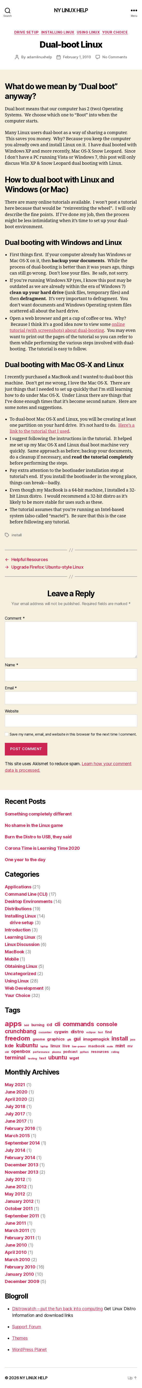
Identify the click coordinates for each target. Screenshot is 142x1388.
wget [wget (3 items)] (74, 1058)
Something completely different (38, 813)
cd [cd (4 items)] (49, 1024)
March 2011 (17, 1230)
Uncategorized (20, 973)
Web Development (24, 988)
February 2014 (20, 1157)
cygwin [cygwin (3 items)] (61, 1031)
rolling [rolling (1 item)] (115, 1052)
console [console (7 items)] (106, 1024)
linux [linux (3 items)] (55, 1045)
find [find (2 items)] (108, 1032)
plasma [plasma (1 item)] (56, 1052)
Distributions (18, 908)
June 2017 (16, 1121)
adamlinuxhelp (39, 57)
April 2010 (16, 1252)
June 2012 (16, 1186)
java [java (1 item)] (132, 1039)
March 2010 (17, 1259)
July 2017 (15, 1113)
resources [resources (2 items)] (100, 1052)
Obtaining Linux (21, 966)
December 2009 (22, 1281)
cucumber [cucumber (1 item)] (45, 1032)
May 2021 (15, 1084)
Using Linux (88, 32)
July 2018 (15, 1106)
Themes (20, 1338)
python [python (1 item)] (84, 1052)
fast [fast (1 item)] (100, 1032)
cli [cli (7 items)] (57, 1024)
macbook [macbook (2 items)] (96, 1046)
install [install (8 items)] (120, 1038)
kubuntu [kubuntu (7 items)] (27, 1045)
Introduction (18, 929)
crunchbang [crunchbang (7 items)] (20, 1031)
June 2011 (15, 1223)
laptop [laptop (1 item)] (44, 1046)
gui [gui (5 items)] (77, 1039)
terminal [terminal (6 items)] (15, 1057)
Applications (18, 886)
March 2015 (17, 1135)
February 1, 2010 (77, 57)
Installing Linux (57, 32)
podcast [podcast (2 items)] (70, 1052)
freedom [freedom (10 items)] (17, 1038)
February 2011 (20, 1237)
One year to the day (25, 859)
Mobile (12, 959)
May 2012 (15, 1194)
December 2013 (21, 1164)
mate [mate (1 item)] (110, 1046)
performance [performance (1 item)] (41, 1052)
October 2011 (19, 1208)
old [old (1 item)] (7, 1052)
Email (11, 688)
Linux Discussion (22, 944)
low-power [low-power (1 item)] (79, 1046)
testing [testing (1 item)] (32, 1058)
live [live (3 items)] (66, 1045)
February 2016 (20, 1128)
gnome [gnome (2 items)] (39, 1039)
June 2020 (16, 1091)
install (17, 535)
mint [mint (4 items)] (120, 1046)
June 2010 (16, 1245)
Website (12, 711)
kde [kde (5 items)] (9, 1045)
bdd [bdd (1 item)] (26, 1025)
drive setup (26, 32)
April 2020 (16, 1099)
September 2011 (22, 1215)
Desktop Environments (28, 901)
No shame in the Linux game (34, 825)
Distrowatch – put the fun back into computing (57, 1308)
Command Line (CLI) (26, 894)
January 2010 (19, 1274)
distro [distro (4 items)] (77, 1031)
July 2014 (15, 1150)
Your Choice (115, 32)
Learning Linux (20, 937)
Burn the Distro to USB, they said (38, 836)
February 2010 (20, 1266)
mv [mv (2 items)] (129, 1046)
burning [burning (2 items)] (37, 1025)
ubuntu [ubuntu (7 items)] (57, 1057)
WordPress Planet (29, 1349)
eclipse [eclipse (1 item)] (91, 1032)
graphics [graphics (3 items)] (56, 1039)
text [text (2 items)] (42, 1058)
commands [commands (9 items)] (78, 1024)
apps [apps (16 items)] (13, 1023)
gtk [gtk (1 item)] (69, 1039)
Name (11, 665)
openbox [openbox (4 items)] (20, 1051)
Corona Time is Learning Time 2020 (42, 848)
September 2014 (22, 1142)
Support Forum (26, 1326)
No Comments (114, 57)
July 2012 (15, 1179)
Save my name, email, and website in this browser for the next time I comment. (73, 734)
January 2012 (19, 1201)
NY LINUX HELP (71, 10)
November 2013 (21, 1172)
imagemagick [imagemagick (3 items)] (96, 1039)
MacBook (14, 951)
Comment (15, 618)
